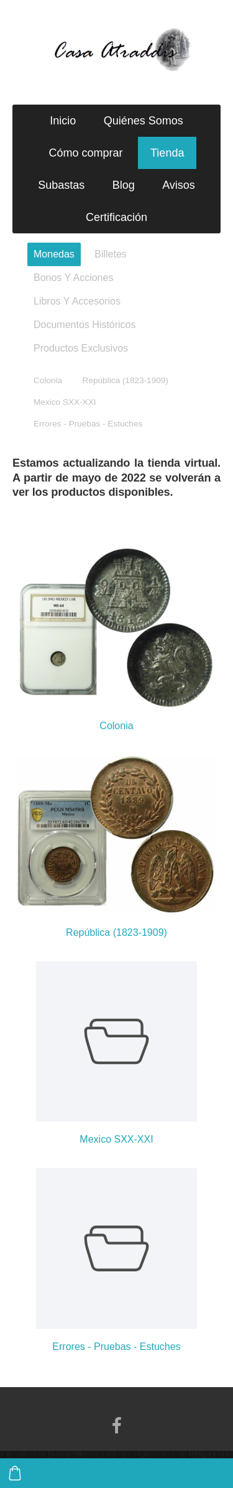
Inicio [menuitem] (63, 121)
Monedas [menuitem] (54, 254)
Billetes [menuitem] (110, 254)
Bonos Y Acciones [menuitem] (73, 277)
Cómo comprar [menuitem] (86, 153)
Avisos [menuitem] (178, 185)
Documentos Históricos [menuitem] (85, 324)
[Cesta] (15, 1473)
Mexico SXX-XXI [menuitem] (65, 402)
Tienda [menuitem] (167, 153)
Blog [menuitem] (123, 185)
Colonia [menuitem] (48, 380)
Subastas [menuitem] (61, 185)
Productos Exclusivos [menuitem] (81, 348)
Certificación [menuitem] (116, 217)
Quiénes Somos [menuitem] (143, 121)
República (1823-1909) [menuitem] (125, 380)
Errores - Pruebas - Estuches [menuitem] (88, 423)
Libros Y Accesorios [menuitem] (77, 301)
